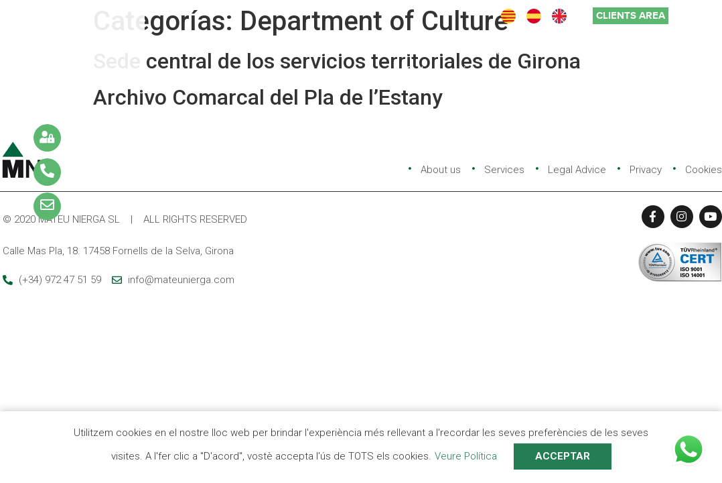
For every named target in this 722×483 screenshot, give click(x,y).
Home (266, 50)
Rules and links (445, 70)
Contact (648, 70)
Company (335, 50)
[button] (630, 15)
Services (410, 50)
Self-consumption (556, 70)
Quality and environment (592, 50)
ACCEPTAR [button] (562, 456)
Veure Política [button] (466, 456)
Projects (481, 50)
